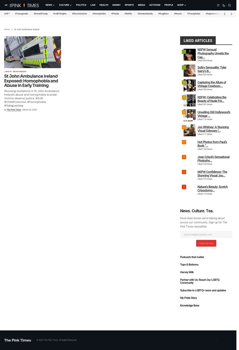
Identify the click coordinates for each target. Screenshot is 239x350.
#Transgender (21, 13)
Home (7, 29)
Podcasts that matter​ (192, 257)
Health (8, 72)
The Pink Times (17, 340)
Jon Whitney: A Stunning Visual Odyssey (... (213, 129)
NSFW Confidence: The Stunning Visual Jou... (212, 173)
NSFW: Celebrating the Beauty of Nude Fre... (211, 99)
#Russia (178, 13)
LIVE (6, 13)
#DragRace (163, 13)
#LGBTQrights (59, 13)
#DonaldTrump (41, 13)
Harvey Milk (187, 272)
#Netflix (128, 13)
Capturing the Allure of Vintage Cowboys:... (211, 84)
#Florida (115, 13)
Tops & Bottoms (189, 265)
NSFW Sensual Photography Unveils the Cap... (213, 53)
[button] (6, 5)
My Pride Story (188, 298)
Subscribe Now (206, 243)
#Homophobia (99, 13)
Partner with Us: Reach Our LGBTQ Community (200, 281)
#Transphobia (193, 13)
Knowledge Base (189, 306)
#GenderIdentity (145, 13)
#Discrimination (79, 13)
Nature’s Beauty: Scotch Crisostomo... (212, 188)
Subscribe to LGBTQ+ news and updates (203, 290)
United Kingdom (19, 72)
